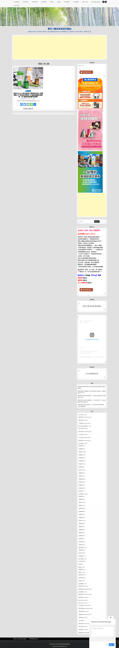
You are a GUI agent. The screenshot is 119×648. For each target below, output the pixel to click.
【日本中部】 (16, 5)
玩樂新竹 (81, 514)
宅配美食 (81, 550)
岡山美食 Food (82, 428)
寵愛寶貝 (81, 569)
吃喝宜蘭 (81, 458)
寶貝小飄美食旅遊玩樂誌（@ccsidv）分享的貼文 (92, 357)
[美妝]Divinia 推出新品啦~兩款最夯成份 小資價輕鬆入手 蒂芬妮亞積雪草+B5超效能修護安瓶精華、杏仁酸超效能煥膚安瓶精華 (28, 95)
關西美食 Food (82, 597)
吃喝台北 (81, 451)
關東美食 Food (82, 586)
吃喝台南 (81, 482)
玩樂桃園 (81, 511)
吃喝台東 (81, 491)
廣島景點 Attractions (84, 440)
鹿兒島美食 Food (83, 611)
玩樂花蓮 (81, 541)
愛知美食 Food (82, 420)
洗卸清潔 (81, 577)
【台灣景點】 (16, 2)
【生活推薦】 (44, 2)
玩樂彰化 (81, 526)
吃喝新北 (81, 455)
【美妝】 (59, 2)
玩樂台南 (81, 532)
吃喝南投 (81, 473)
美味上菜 (81, 553)
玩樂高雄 (81, 535)
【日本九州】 (85, 2)
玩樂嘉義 (81, 529)
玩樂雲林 (81, 496)
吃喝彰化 (81, 476)
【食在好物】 (34, 2)
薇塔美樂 (25, 98)
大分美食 (81, 620)
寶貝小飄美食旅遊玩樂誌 (59, 28)
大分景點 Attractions (84, 605)
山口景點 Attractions (84, 437)
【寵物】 (52, 2)
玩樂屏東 (81, 538)
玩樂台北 (81, 502)
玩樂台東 (81, 544)
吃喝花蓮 (81, 488)
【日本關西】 (76, 2)
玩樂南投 (81, 523)
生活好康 (81, 561)
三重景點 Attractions (84, 423)
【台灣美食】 (25, 2)
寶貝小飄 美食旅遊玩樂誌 (92, 306)
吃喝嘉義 (81, 479)
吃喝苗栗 (81, 467)
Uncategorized (82, 600)
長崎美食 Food (82, 617)
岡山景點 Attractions (84, 431)
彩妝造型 (81, 574)
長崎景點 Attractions (84, 614)
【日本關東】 (67, 2)
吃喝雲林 (81, 445)
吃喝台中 (81, 470)
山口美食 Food (82, 434)
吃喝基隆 (81, 448)
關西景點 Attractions (84, 594)
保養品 (28, 91)
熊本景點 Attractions (84, 623)
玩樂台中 (81, 520)
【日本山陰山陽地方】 (96, 2)
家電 (80, 564)
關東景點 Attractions (84, 589)
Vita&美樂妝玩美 (92, 374)
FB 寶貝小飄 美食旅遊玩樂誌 (20, 639)
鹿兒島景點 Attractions (84, 608)
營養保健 (81, 556)
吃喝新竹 (81, 464)
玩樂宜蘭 (81, 508)
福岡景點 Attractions (84, 632)
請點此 (89, 283)
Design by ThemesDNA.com (59, 646)
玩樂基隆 (81, 499)
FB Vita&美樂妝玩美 (33, 639)
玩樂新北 (81, 505)
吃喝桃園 (81, 461)
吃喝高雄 (81, 485)
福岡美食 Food (82, 629)
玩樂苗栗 (81, 517)
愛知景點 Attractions (84, 417)
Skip (106, 644)
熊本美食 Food (82, 626)
